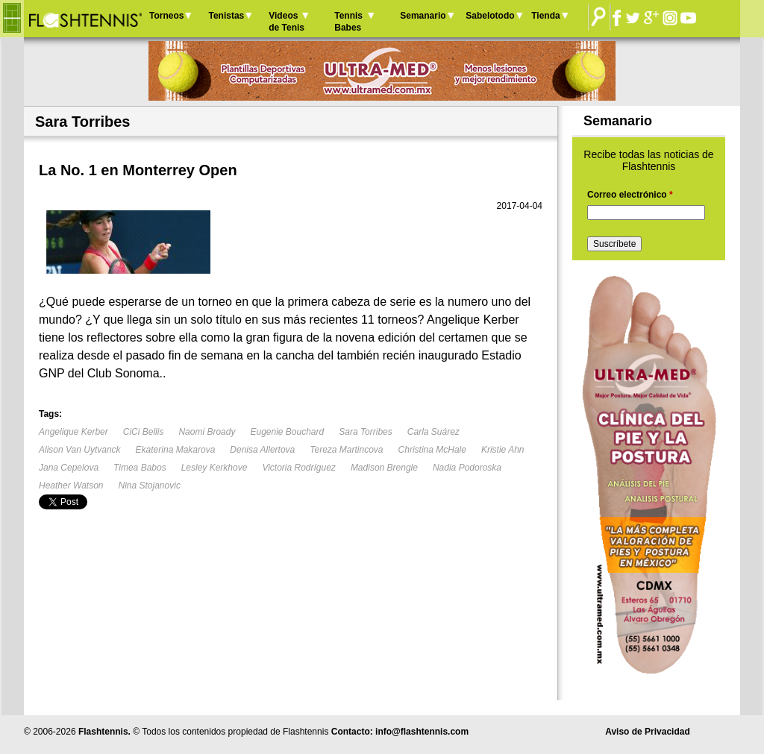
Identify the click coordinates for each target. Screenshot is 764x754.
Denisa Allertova (262, 449)
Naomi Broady (206, 432)
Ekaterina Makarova (176, 449)
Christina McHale (432, 449)
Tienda (545, 15)
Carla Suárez (433, 432)
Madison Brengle (384, 467)
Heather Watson (71, 485)
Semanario (422, 15)
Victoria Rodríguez (299, 467)
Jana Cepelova (68, 467)
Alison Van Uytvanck (80, 449)
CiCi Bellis (143, 432)
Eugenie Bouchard (287, 432)
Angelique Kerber (73, 432)
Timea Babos (139, 467)
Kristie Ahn (503, 449)
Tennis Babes (348, 21)
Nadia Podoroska (467, 467)
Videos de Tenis (286, 21)
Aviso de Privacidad (647, 731)
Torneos (166, 15)
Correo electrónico (630, 194)
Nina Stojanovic (150, 485)
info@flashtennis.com (422, 731)
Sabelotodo (490, 15)
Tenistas (226, 15)
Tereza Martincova (346, 449)
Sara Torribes (365, 432)
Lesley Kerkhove (214, 467)
